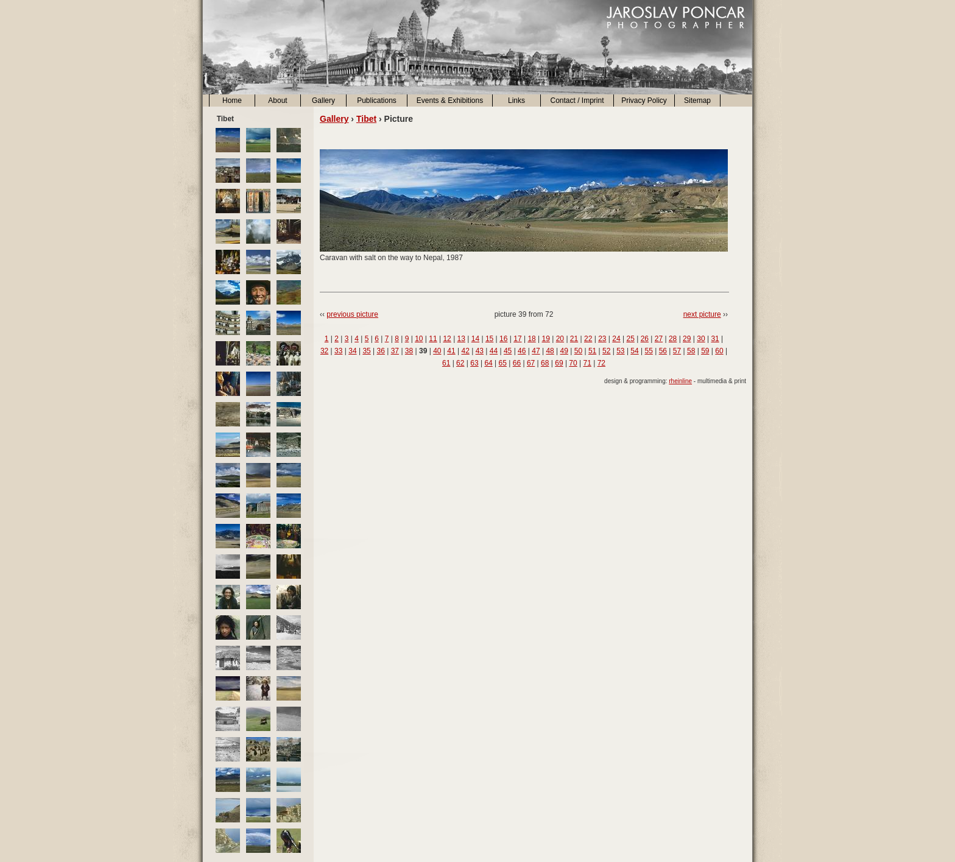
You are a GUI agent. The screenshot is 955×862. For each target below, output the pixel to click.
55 (649, 351)
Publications (376, 100)
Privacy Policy (644, 100)
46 (522, 351)
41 (451, 351)
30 (701, 338)
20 (560, 338)
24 (616, 338)
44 (494, 351)
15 (489, 338)
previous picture (352, 314)
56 (663, 351)
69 (559, 363)
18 (531, 338)
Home (232, 100)
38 (409, 351)
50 (578, 351)
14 (475, 338)
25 (630, 338)
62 (460, 363)
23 (602, 338)
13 (461, 338)
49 (564, 351)
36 (381, 351)
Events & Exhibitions (450, 100)
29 (687, 338)
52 (606, 351)
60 (719, 351)
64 (488, 363)
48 (550, 351)
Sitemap (697, 100)
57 (677, 351)
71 (587, 363)
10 (419, 338)
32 (324, 351)
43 (480, 351)
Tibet (366, 119)
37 (395, 351)
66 (517, 363)
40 (437, 351)
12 (447, 338)
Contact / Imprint (577, 100)
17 (517, 338)
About (277, 100)
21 (574, 338)
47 (536, 351)
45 (508, 351)
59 (705, 351)
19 (546, 338)
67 (531, 363)
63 (474, 363)
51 (592, 351)
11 (433, 338)
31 (715, 338)
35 (366, 351)
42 (465, 351)
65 (503, 363)
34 (352, 351)
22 (588, 338)
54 (634, 351)
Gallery (323, 100)
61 (446, 363)
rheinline (680, 381)
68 (545, 363)
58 (691, 351)
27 (659, 338)
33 (338, 351)
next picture (702, 314)
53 (620, 351)
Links (516, 100)
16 (503, 338)
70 (573, 363)
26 (645, 338)
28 (673, 338)
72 (601, 363)
